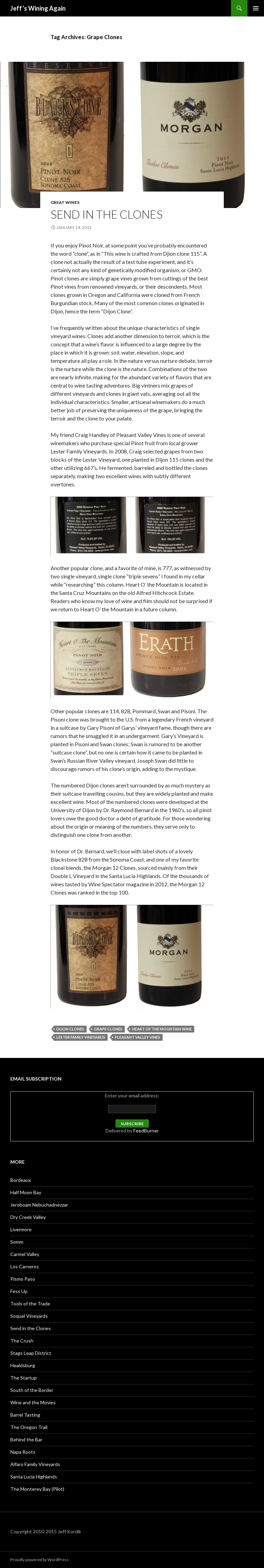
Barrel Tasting (25, 1415)
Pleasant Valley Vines (137, 1037)
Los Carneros (24, 1266)
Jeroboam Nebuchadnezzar (39, 1205)
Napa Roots (22, 1452)
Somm (16, 1242)
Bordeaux (20, 1180)
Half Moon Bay (25, 1192)
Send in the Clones (107, 214)
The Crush (21, 1341)
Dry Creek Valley (28, 1217)
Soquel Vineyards (29, 1316)
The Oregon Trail (28, 1427)
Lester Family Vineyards (80, 1037)
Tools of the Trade (30, 1303)
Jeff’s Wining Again (38, 8)
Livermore (21, 1229)
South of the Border (31, 1390)
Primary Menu (256, 8)
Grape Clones (108, 1029)
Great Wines (65, 202)
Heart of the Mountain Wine (162, 1029)
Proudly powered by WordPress (39, 1559)
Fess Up (19, 1291)
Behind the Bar (26, 1439)
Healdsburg (22, 1365)
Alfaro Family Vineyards (35, 1464)
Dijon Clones (70, 1029)
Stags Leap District (30, 1353)
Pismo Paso (22, 1279)
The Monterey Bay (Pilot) (37, 1489)
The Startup (23, 1378)
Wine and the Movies (33, 1402)
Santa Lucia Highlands (33, 1476)
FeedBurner (146, 1130)
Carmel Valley (24, 1254)
